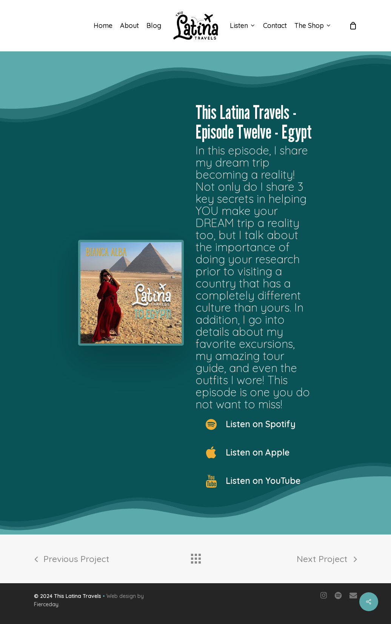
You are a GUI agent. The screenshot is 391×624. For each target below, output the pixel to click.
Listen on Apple (257, 452)
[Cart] (353, 26)
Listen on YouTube (263, 480)
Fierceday (46, 604)
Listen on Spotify (261, 424)
